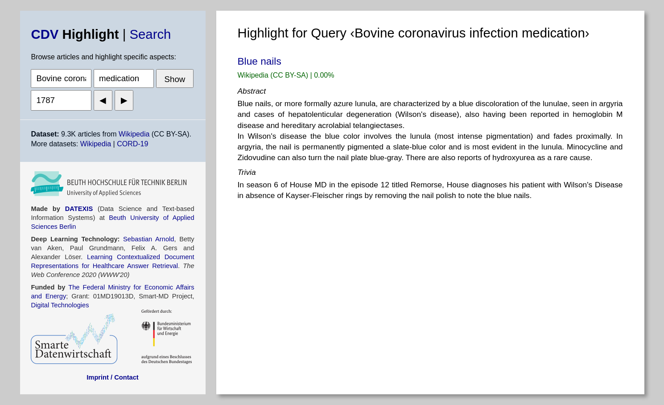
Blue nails (259, 61)
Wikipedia (134, 134)
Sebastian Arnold (148, 239)
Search (150, 34)
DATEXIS (79, 208)
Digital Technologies (60, 305)
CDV (44, 34)
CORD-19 (132, 144)
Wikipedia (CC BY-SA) (274, 75)
